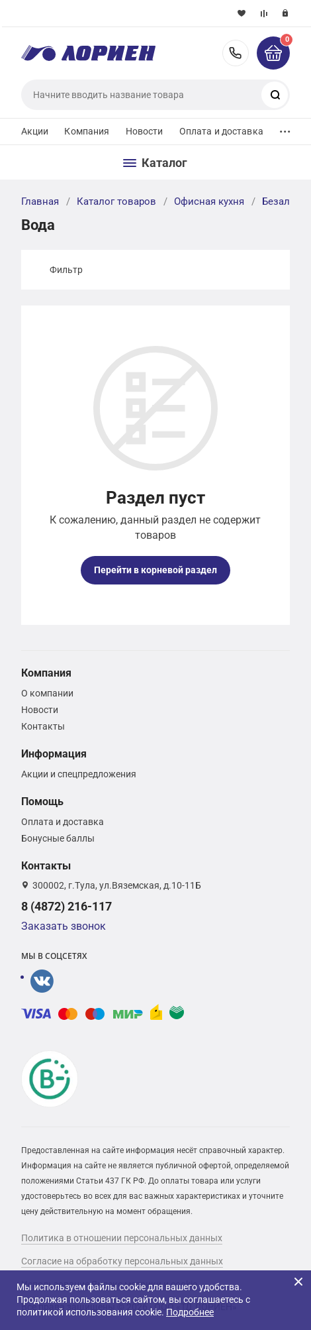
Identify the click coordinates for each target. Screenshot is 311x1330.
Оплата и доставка (221, 131)
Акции (35, 131)
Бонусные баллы (58, 838)
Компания (86, 131)
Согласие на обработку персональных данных (122, 1261)
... (285, 128)
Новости (144, 131)
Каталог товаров (116, 201)
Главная (40, 201)
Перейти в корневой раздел (155, 570)
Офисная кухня (209, 201)
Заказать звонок (63, 926)
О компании (47, 693)
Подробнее (190, 1312)
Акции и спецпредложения (78, 774)
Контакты (43, 726)
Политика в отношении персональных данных (121, 1238)
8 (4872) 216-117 (235, 53)
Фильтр (66, 269)
